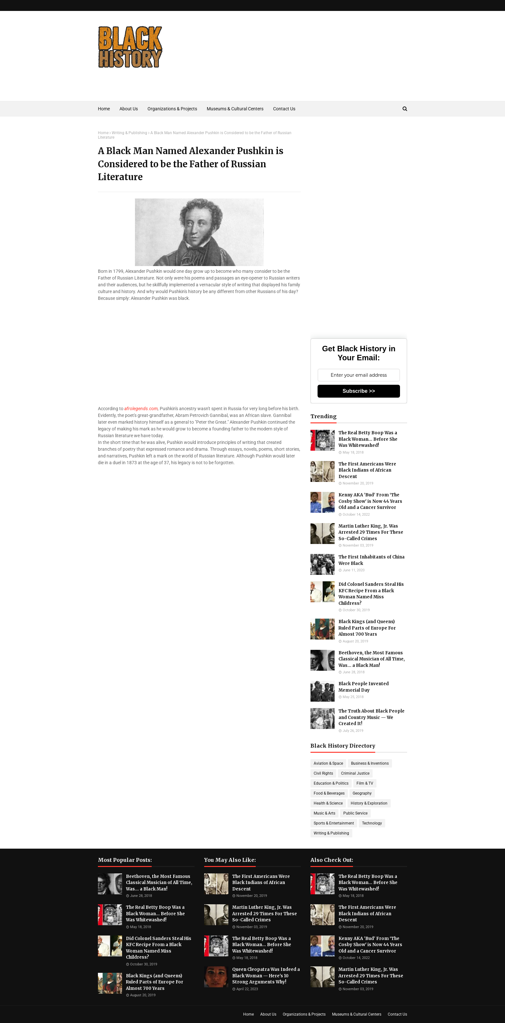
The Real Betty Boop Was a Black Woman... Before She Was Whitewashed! (367, 439)
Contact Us (397, 1014)
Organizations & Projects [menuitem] (172, 108)
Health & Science (328, 803)
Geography (362, 793)
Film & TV (365, 783)
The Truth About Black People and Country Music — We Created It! (371, 717)
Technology (372, 823)
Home (103, 133)
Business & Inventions (370, 763)
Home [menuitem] (104, 108)
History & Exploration (369, 803)
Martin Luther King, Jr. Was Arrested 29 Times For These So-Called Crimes (370, 532)
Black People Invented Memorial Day (363, 687)
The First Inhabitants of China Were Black (371, 560)
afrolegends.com (141, 408)
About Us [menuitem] (128, 108)
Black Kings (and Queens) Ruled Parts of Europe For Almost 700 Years (367, 628)
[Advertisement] (290, 66)
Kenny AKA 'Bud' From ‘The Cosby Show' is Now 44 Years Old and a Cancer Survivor (370, 501)
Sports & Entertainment (334, 823)
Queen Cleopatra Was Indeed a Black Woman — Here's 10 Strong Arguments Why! (266, 976)
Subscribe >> (359, 391)
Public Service (355, 813)
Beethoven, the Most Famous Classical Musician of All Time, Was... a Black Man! (371, 659)
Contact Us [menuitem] (284, 108)
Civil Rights (323, 773)
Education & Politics (331, 783)
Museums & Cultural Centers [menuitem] (235, 108)
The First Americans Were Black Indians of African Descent (367, 470)
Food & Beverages (329, 793)
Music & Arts (324, 813)
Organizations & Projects (304, 1014)
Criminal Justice (355, 773)
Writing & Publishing (129, 133)
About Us (268, 1014)
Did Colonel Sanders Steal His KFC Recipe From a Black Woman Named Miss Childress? (371, 594)
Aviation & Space (328, 763)
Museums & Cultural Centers (356, 1014)
